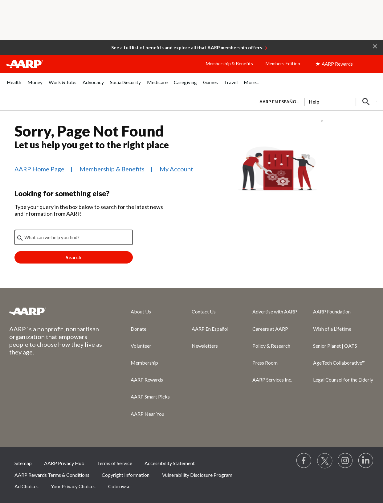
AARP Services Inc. (272, 379)
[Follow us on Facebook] (304, 460)
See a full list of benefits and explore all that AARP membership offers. (187, 47)
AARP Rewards (147, 379)
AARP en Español (279, 101)
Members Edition (282, 63)
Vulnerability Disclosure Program (197, 475)
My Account (176, 169)
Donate (138, 329)
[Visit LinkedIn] (366, 460)
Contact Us (204, 311)
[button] (375, 46)
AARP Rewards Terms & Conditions (51, 475)
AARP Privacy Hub (64, 463)
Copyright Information (125, 475)
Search (73, 257)
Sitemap (23, 463)
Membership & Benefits (229, 63)
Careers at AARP (270, 329)
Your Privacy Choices (73, 486)
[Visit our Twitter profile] (324, 460)
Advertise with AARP (274, 311)
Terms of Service (114, 463)
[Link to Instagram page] (345, 460)
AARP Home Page (39, 169)
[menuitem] (14, 85)
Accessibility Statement (170, 463)
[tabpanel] (315, 101)
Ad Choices (26, 486)
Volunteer (141, 346)
